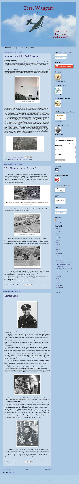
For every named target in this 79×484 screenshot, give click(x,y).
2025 (57, 231)
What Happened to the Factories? (20, 168)
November (59, 255)
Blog (15, 48)
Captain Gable (11, 295)
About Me (23, 48)
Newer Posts (6, 469)
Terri (57, 219)
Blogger (52, 480)
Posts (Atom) (11, 472)
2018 (57, 244)
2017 (57, 247)
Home (27, 469)
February (59, 287)
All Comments (59, 57)
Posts (57, 55)
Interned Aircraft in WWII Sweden (21, 56)
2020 (57, 240)
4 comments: (20, 461)
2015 (57, 251)
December (59, 253)
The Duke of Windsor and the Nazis (64, 268)
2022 (57, 235)
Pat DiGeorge (19, 159)
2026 (57, 228)
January (59, 289)
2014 (57, 292)
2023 (57, 233)
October (59, 258)
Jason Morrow (42, 480)
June (58, 278)
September (59, 260)
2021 (57, 237)
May (58, 280)
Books (32, 48)
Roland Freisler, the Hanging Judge (64, 271)
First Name (58, 150)
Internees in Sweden (12, 159)
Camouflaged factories (12, 287)
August (59, 273)
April (58, 283)
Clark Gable (10, 464)
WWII (19, 287)
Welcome (8, 48)
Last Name (58, 154)
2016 (57, 249)
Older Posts (48, 469)
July (58, 276)
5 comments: (20, 157)
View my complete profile (60, 222)
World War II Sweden (27, 159)
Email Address (65, 145)
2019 (57, 242)
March (58, 285)
